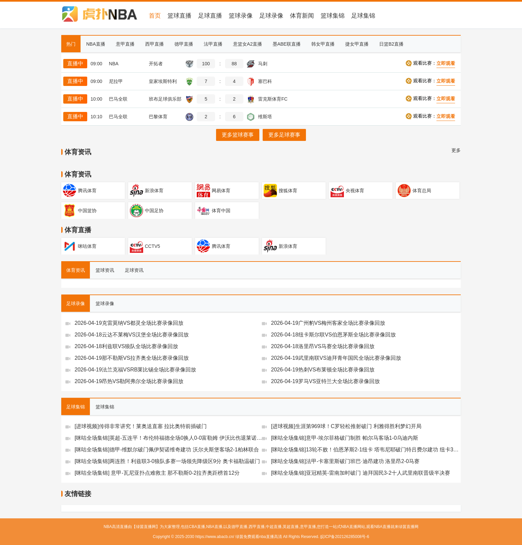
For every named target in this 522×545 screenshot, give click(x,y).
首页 (155, 15)
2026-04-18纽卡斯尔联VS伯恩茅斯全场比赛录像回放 (333, 334)
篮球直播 (179, 15)
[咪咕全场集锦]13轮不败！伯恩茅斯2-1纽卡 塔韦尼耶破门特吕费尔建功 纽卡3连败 (367, 449)
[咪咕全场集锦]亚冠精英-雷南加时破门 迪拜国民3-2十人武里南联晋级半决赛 (360, 473)
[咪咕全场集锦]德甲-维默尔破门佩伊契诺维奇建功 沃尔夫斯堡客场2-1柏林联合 (167, 449)
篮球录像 (241, 15)
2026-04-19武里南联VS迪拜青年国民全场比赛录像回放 (336, 358)
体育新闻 (302, 15)
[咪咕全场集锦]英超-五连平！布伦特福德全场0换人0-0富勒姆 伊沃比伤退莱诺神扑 (171, 438)
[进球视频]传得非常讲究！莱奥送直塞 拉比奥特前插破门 (141, 426)
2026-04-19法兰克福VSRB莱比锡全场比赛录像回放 (135, 369)
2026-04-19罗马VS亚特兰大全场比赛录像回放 (325, 381)
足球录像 (271, 15)
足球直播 (210, 15)
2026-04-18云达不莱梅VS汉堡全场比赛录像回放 (132, 334)
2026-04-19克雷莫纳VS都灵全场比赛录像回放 (129, 323)
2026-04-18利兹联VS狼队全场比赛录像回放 (126, 346)
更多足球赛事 (284, 135)
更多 (456, 150)
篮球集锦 (333, 15)
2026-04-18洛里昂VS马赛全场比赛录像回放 (323, 346)
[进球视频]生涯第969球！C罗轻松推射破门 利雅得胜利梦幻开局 (346, 426)
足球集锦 (363, 15)
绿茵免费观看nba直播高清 (258, 536)
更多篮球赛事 (238, 135)
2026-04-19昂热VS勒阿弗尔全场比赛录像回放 (129, 381)
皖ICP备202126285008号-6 (344, 536)
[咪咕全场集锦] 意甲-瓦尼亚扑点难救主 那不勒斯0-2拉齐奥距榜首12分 (157, 473)
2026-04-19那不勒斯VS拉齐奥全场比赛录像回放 (132, 358)
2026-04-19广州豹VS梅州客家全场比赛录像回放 (328, 323)
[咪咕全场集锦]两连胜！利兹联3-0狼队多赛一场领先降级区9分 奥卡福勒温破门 (167, 461)
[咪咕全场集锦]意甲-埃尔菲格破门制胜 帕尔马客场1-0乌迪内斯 (344, 438)
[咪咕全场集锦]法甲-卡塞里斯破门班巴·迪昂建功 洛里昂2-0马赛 (345, 461)
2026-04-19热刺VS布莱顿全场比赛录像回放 (323, 369)
